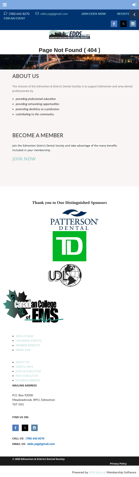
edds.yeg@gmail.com (51, 13)
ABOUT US (22, 362)
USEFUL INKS (24, 366)
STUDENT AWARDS (28, 380)
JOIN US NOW (24, 336)
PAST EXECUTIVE (27, 375)
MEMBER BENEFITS (28, 345)
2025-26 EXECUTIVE (28, 371)
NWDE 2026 (23, 349)
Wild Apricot (97, 472)
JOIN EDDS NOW (93, 13)
